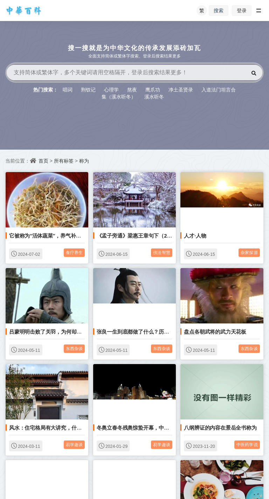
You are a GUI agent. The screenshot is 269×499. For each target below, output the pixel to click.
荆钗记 (88, 89)
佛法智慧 (161, 252)
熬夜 (132, 89)
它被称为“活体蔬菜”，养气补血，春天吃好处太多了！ (71, 235)
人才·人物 (195, 235)
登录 (242, 10)
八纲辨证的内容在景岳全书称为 (220, 427)
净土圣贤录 (180, 89)
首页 (43, 160)
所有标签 (64, 160)
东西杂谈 (74, 348)
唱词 (68, 89)
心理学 (111, 89)
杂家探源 (249, 252)
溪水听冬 (154, 96)
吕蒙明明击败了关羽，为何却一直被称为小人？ (63, 331)
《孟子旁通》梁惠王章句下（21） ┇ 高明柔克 (150, 235)
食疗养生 (74, 252)
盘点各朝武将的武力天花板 (215, 331)
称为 (84, 160)
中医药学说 (247, 444)
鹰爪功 (152, 89)
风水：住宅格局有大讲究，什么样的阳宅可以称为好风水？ (76, 427)
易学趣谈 (74, 444)
